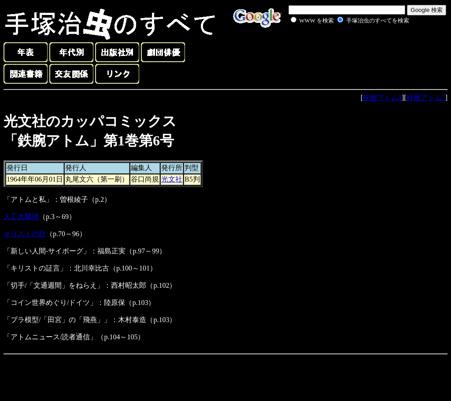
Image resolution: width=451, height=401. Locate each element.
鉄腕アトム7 (426, 97)
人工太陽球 (21, 216)
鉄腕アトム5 (382, 97)
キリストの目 (25, 234)
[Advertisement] (340, 46)
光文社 (171, 179)
